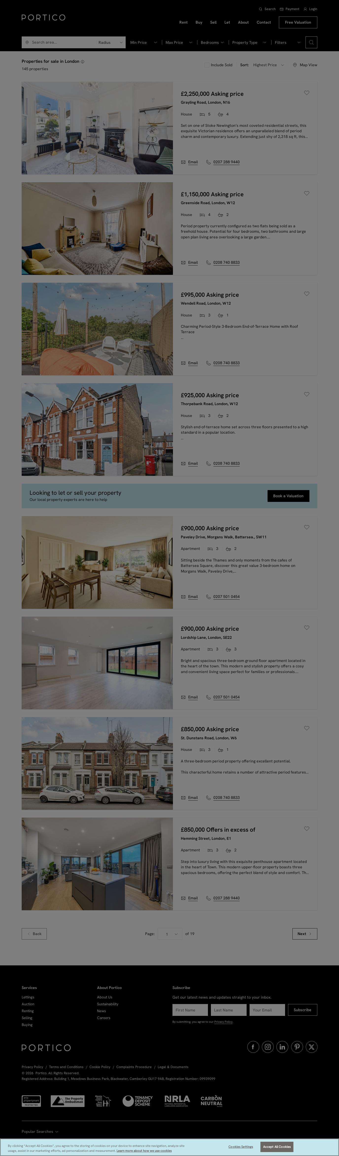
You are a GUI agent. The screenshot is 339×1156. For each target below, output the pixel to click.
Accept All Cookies (277, 1147)
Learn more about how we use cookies (144, 1151)
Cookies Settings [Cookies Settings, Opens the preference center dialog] (240, 1147)
